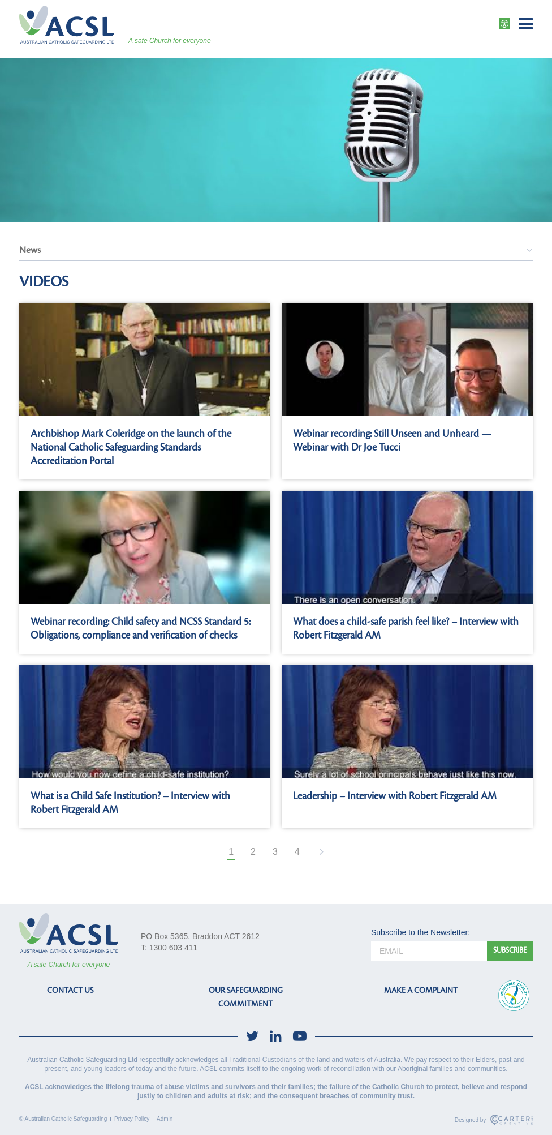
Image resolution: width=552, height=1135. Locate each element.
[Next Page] (320, 852)
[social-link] (252, 1036)
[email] (429, 951)
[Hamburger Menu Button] (526, 23)
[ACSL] (66, 25)
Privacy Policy (131, 1119)
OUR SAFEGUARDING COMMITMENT (246, 997)
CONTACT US (70, 990)
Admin (164, 1119)
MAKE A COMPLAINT (421, 990)
